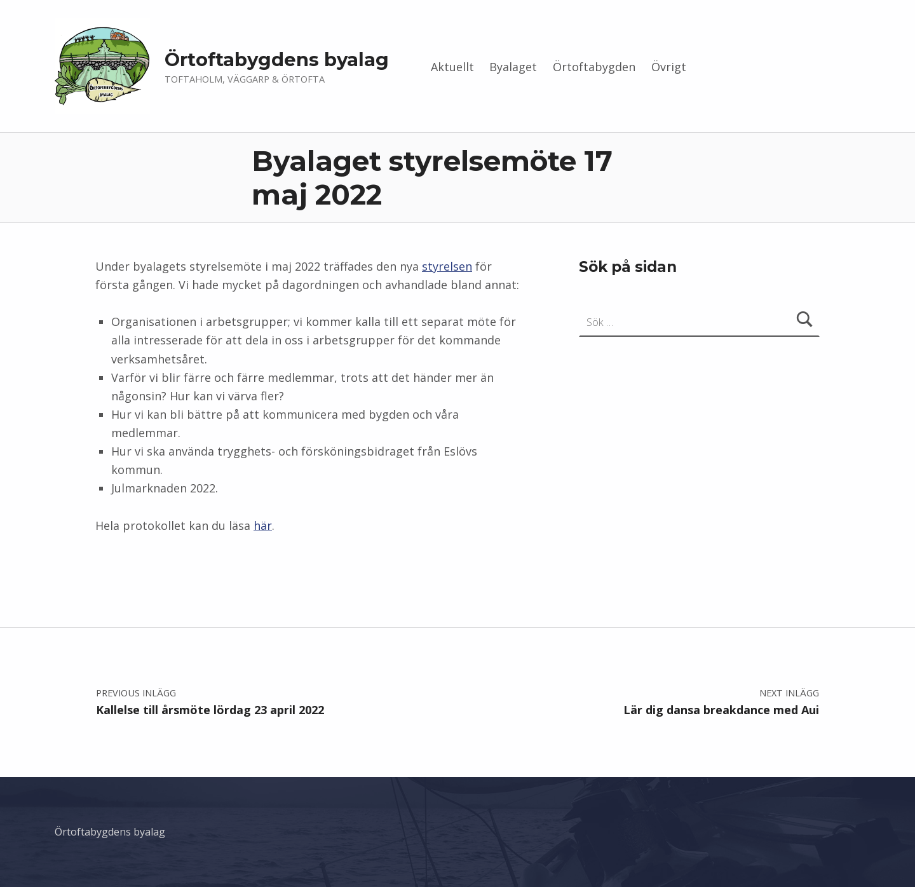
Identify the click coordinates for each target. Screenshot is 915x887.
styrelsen (447, 266)
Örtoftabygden (594, 66)
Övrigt (668, 66)
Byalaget (513, 66)
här (263, 525)
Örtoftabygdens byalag (277, 59)
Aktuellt (452, 66)
